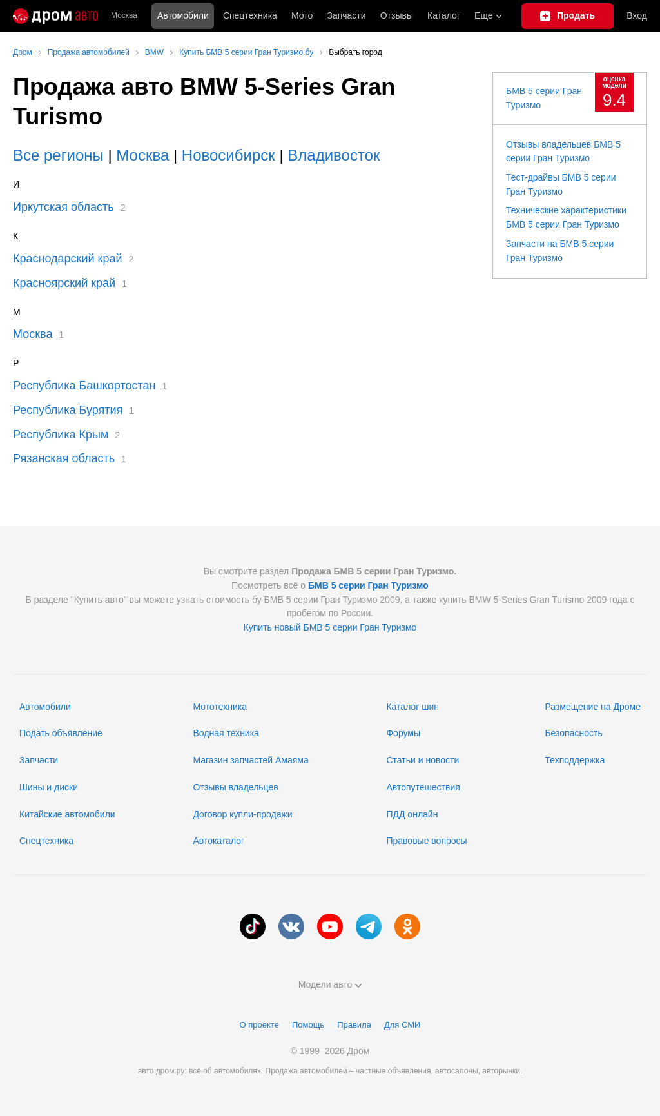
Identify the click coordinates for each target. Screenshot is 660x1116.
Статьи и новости (422, 760)
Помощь (308, 1025)
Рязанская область (64, 458)
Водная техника (225, 733)
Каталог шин (412, 706)
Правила (354, 1025)
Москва (124, 16)
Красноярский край (64, 283)
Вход (636, 15)
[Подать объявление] (567, 16)
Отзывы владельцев (235, 787)
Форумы (403, 733)
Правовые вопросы (426, 841)
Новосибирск (228, 155)
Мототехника (220, 706)
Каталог (443, 15)
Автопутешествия (423, 787)
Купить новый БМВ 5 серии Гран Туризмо (330, 627)
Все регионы (58, 155)
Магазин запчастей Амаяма (250, 760)
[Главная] (55, 16)
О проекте (259, 1025)
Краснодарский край (67, 258)
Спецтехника (46, 841)
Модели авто (330, 984)
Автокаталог (218, 841)
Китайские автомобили (67, 814)
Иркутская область (63, 207)
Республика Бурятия (67, 410)
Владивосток (333, 155)
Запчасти (346, 15)
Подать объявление (60, 733)
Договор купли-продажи (242, 814)
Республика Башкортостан (84, 385)
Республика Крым (60, 434)
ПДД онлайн (412, 814)
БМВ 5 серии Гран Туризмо (368, 585)
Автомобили (183, 15)
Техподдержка (575, 760)
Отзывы (396, 15)
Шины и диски (48, 787)
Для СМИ (402, 1025)
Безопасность (573, 733)
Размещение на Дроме (593, 706)
